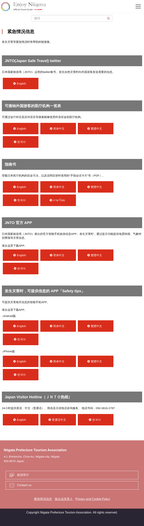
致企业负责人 (64, 499)
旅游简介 (23, 474)
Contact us (24, 485)
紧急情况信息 (43, 499)
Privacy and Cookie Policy (92, 499)
